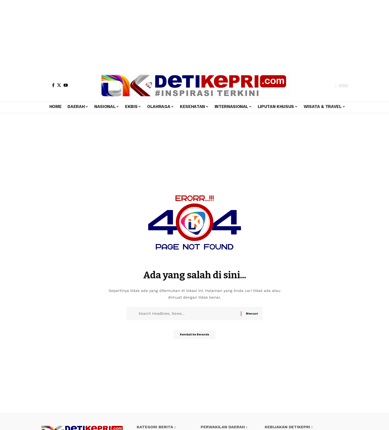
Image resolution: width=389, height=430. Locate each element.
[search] (330, 85)
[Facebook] (53, 85)
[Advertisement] (149, 35)
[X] (59, 85)
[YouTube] (65, 85)
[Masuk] (45, 85)
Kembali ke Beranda (194, 336)
